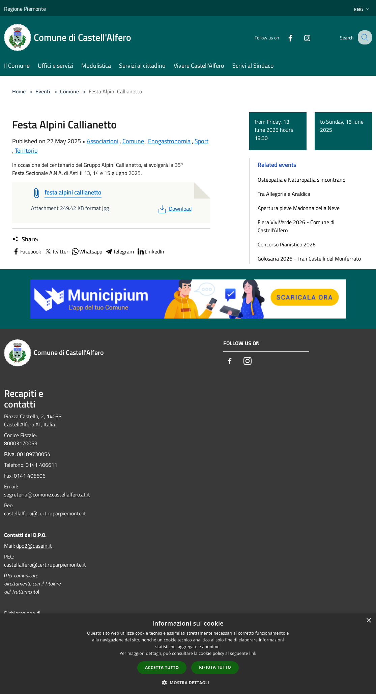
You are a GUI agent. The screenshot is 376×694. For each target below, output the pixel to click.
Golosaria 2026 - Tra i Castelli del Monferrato (309, 258)
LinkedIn (150, 251)
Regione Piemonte (25, 9)
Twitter (56, 251)
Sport (201, 141)
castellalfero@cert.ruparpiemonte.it (45, 513)
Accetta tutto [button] (162, 667)
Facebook (26, 251)
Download (174, 209)
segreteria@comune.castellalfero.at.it (47, 494)
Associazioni (102, 141)
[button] (188, 682)
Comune (69, 91)
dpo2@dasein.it (34, 546)
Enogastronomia (169, 141)
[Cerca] (364, 37)
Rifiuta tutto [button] (215, 667)
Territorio (26, 150)
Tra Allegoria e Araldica (284, 194)
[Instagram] (301, 37)
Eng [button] (362, 9)
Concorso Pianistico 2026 (287, 244)
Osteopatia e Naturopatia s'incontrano (301, 180)
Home (19, 91)
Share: (25, 239)
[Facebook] (284, 37)
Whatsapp (86, 251)
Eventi (42, 91)
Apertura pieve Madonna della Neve (299, 208)
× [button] (368, 620)
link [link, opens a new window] (252, 653)
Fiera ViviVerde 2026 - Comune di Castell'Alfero (296, 226)
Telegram (119, 251)
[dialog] (188, 653)
